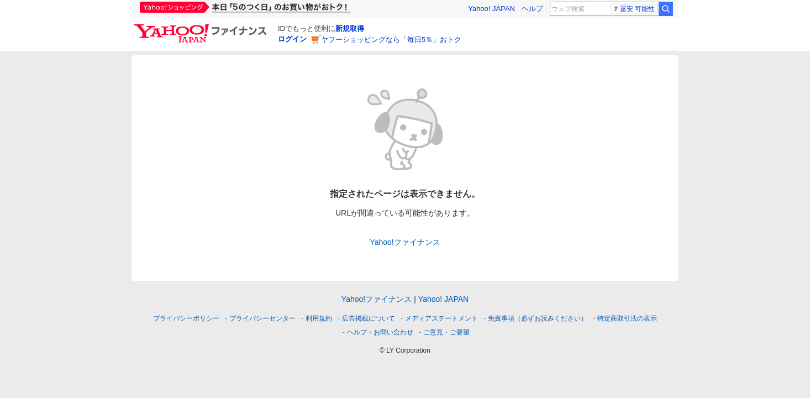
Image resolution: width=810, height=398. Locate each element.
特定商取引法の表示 (627, 318)
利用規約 (319, 318)
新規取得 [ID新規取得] (349, 28)
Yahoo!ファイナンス (405, 242)
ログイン (292, 39)
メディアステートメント (441, 318)
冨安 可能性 (633, 9)
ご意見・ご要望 (446, 332)
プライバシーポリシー (186, 318)
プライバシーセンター (262, 318)
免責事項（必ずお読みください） (537, 318)
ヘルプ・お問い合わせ (380, 332)
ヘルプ (532, 8)
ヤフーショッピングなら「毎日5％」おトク (391, 39)
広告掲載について (368, 318)
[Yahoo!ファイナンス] (202, 27)
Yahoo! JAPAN (491, 8)
